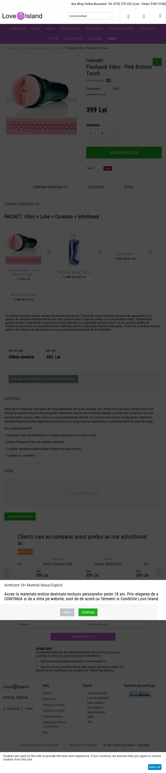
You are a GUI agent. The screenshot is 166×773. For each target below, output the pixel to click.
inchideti (160, 586)
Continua (88, 612)
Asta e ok (154, 767)
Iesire (67, 612)
